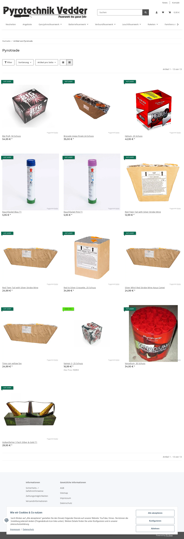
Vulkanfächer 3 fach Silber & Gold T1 (19, 442)
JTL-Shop (169, 535)
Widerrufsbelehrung (70, 508)
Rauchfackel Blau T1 (12, 212)
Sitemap (64, 493)
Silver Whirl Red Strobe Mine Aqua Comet (145, 287)
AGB (62, 488)
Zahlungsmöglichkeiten (37, 496)
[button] (156, 12)
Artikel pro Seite (45, 62)
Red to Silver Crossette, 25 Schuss (80, 287)
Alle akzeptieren (154, 514)
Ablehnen (154, 529)
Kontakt (175, 2)
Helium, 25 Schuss (133, 136)
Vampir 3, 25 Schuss (73, 363)
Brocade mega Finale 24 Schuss (79, 136)
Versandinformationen (36, 501)
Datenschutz (29, 530)
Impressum (16, 530)
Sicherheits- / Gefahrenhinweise (34, 489)
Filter (8, 62)
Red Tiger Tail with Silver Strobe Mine (143, 212)
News (165, 2)
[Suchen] (119, 12)
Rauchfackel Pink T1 (73, 212)
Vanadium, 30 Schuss (135, 363)
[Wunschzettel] (163, 12)
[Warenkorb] (174, 12)
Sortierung (23, 62)
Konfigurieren (154, 521)
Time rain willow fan (12, 363)
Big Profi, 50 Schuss (11, 136)
